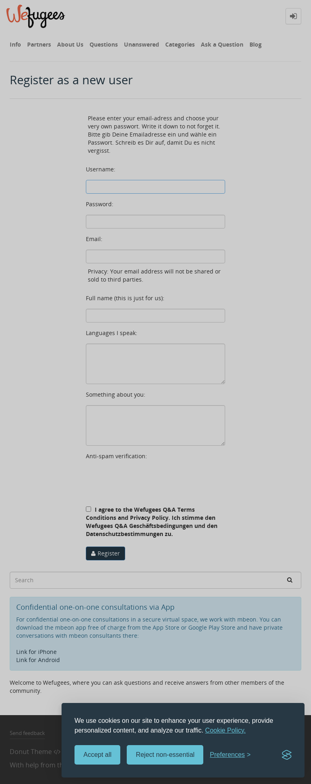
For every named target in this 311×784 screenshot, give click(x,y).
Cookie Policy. (225, 730)
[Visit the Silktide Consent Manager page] (287, 755)
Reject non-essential (165, 754)
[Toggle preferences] (230, 755)
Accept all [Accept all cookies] (97, 754)
